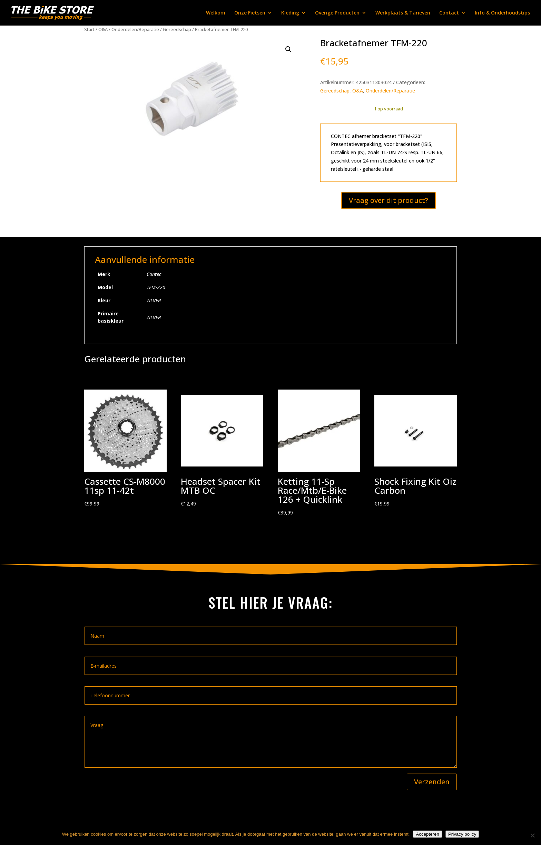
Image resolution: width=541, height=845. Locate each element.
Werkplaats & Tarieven (402, 13)
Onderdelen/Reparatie (135, 29)
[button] (288, 49)
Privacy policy (462, 834)
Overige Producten (337, 13)
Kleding (290, 13)
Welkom (215, 13)
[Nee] (532, 835)
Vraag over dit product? (388, 200)
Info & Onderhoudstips (502, 13)
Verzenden (432, 781)
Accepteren (427, 834)
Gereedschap (177, 29)
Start (89, 29)
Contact (449, 13)
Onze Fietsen (249, 13)
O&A (103, 29)
